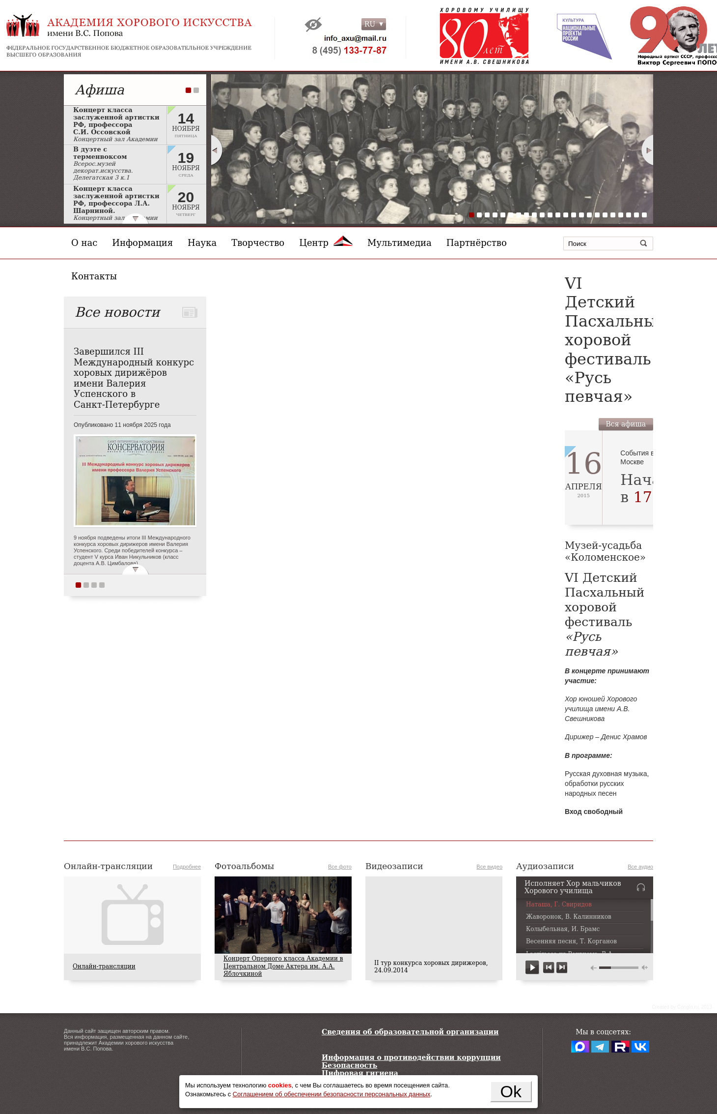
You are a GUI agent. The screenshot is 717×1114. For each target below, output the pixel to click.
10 (542, 214)
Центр (326, 243)
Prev (216, 150)
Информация (142, 243)
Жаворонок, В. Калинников (568, 917)
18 (605, 214)
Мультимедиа (399, 243)
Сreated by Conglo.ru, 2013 (682, 1007)
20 (620, 214)
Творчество (257, 243)
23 (644, 214)
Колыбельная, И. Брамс (563, 929)
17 (597, 214)
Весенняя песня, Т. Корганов (571, 941)
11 (550, 214)
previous (548, 967)
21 (628, 214)
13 (565, 214)
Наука (202, 243)
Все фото (340, 867)
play (532, 968)
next (561, 967)
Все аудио (640, 867)
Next (648, 150)
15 (581, 214)
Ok (511, 1091)
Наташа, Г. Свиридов (559, 905)
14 (573, 214)
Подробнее (187, 867)
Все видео (489, 867)
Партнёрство (476, 243)
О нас (84, 243)
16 (589, 214)
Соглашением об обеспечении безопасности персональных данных (332, 1094)
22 (636, 214)
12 (557, 214)
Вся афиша (626, 424)
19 (612, 214)
